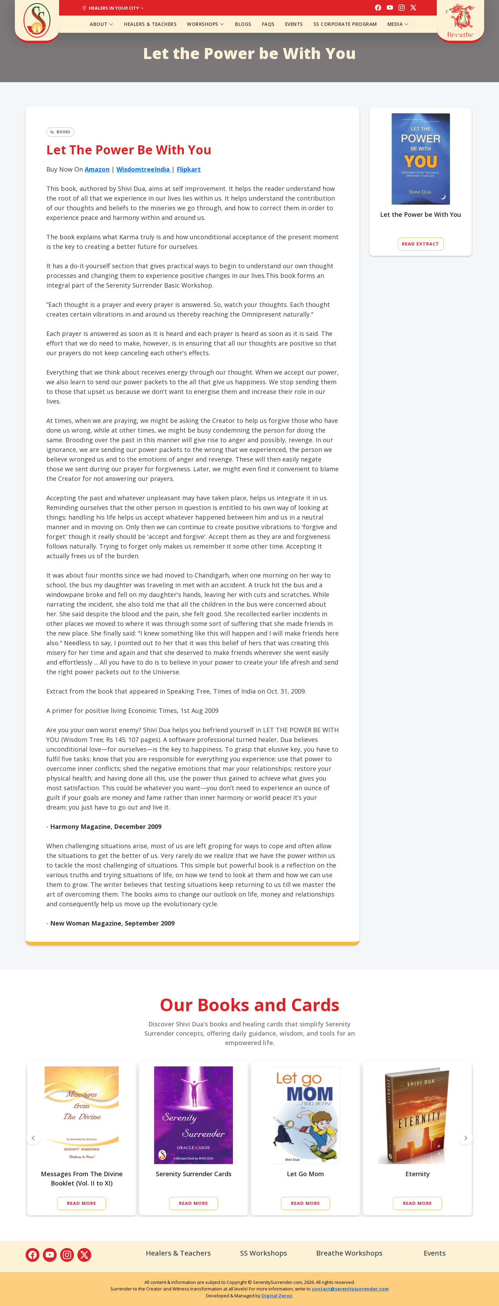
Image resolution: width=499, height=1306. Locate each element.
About (102, 24)
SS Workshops (263, 1253)
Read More (81, 1203)
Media (398, 24)
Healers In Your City (113, 8)
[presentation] (33, 1138)
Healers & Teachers (150, 24)
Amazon (97, 169)
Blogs (243, 24)
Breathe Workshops (349, 1253)
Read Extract (420, 244)
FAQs (268, 24)
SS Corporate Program (345, 24)
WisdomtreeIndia (143, 169)
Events (294, 24)
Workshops (206, 24)
